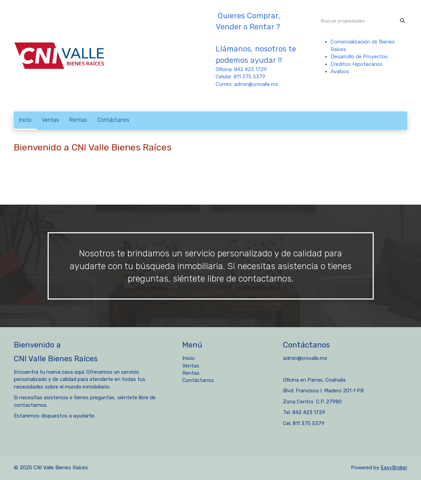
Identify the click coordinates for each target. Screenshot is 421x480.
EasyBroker (394, 467)
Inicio (25, 120)
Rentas (78, 120)
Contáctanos (113, 120)
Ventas (50, 120)
